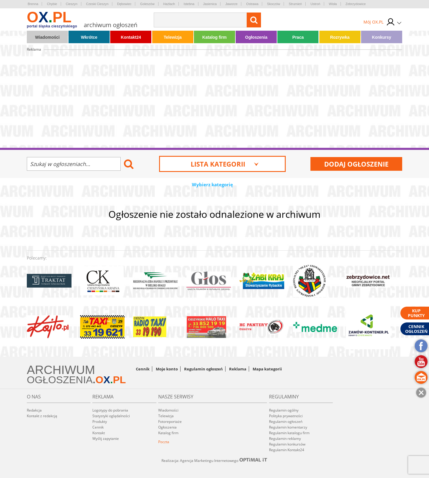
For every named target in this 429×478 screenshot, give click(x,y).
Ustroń (315, 4)
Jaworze (231, 4)
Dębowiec (124, 4)
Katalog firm (214, 37)
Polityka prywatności (286, 415)
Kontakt (98, 432)
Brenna (33, 4)
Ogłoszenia (256, 37)
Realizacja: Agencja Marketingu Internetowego (214, 460)
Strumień (295, 4)
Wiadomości (47, 37)
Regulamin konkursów (287, 444)
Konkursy (381, 37)
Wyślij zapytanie (105, 438)
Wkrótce (89, 37)
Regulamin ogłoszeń (203, 369)
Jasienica (210, 4)
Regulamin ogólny (284, 410)
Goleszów (147, 4)
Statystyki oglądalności (111, 415)
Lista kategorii (225, 163)
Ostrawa (252, 4)
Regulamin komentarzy (288, 427)
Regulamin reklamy (285, 438)
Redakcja (34, 410)
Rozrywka (339, 37)
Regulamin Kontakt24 (286, 449)
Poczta (163, 441)
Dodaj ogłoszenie (356, 163)
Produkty (99, 421)
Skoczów (273, 4)
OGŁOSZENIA (60, 379)
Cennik (143, 369)
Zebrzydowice (356, 4)
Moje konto (167, 369)
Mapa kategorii (267, 369)
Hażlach (169, 4)
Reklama (237, 369)
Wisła (333, 4)
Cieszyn (71, 4)
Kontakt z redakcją (42, 415)
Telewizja (172, 37)
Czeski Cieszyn (97, 4)
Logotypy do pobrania (110, 410)
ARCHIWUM (61, 370)
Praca (298, 37)
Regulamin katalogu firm (289, 432)
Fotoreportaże (170, 421)
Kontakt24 (131, 37)
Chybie (52, 4)
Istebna (189, 4)
